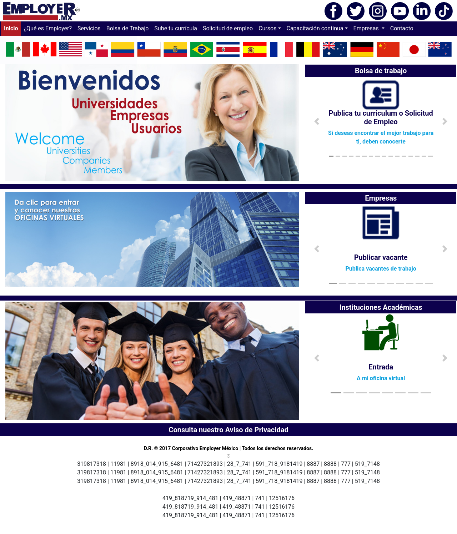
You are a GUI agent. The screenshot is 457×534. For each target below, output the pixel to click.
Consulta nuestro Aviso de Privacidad (228, 429)
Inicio (12, 28)
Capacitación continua (315, 28)
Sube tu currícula (175, 28)
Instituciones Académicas (381, 307)
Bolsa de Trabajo (127, 28)
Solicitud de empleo (228, 28)
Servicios (89, 28)
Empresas (366, 28)
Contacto (401, 28)
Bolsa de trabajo (381, 70)
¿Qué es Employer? (48, 28)
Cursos (267, 28)
